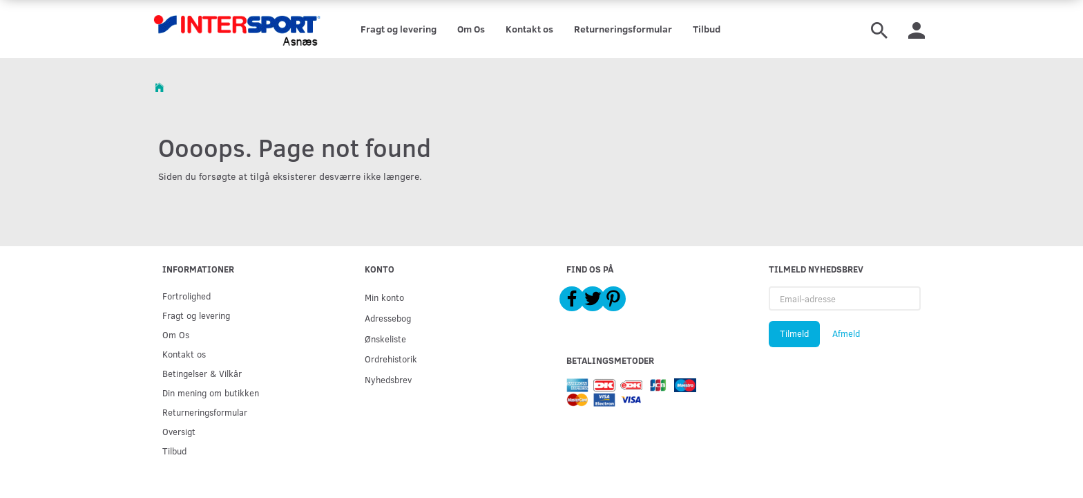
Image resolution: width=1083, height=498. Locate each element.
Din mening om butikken (210, 392)
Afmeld (846, 333)
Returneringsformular (623, 28)
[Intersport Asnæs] (238, 29)
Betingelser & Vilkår (202, 373)
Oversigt (178, 431)
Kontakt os (529, 28)
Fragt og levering (399, 28)
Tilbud (706, 28)
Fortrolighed (186, 296)
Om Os (471, 28)
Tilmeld (794, 333)
